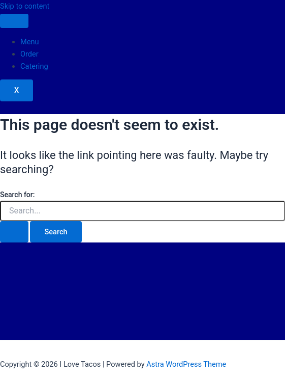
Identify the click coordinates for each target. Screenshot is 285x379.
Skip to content (24, 6)
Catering (34, 66)
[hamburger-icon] (14, 21)
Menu (29, 41)
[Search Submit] (14, 232)
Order (29, 54)
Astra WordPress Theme (186, 364)
